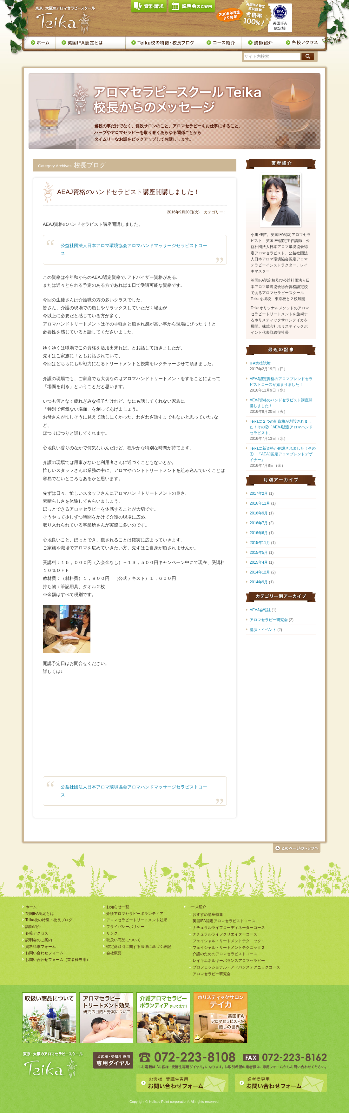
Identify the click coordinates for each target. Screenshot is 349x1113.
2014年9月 (259, 582)
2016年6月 (259, 533)
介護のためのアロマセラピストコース (225, 954)
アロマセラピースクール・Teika (65, 20)
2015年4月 (259, 562)
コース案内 (220, 42)
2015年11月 (260, 542)
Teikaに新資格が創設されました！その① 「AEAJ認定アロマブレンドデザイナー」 (283, 454)
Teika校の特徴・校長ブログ (163, 42)
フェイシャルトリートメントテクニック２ (229, 947)
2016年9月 (259, 513)
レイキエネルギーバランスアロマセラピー (229, 960)
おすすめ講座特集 (208, 914)
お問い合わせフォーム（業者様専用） (57, 959)
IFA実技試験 (260, 363)
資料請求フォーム (40, 946)
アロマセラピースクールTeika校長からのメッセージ (170, 94)
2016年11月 (260, 503)
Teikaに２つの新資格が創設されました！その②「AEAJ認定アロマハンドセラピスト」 (281, 427)
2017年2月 (259, 493)
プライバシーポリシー (125, 926)
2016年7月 (259, 523)
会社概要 (114, 953)
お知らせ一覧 (117, 907)
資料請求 (149, 7)
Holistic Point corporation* (169, 1101)
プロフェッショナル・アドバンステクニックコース (236, 967)
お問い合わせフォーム (44, 953)
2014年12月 (260, 572)
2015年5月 (259, 552)
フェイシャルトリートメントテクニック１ (229, 941)
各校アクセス (302, 42)
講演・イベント (263, 629)
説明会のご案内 (192, 7)
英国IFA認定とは (91, 42)
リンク (112, 933)
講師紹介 (260, 42)
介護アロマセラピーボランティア (134, 913)
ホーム (40, 42)
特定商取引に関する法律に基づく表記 (138, 946)
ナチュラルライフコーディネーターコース (229, 927)
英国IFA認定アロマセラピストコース (224, 921)
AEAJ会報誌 (260, 610)
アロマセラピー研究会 (269, 620)
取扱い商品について (123, 940)
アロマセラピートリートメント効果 (136, 920)
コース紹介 (196, 907)
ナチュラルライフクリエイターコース (225, 934)
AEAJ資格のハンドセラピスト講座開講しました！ (128, 191)
